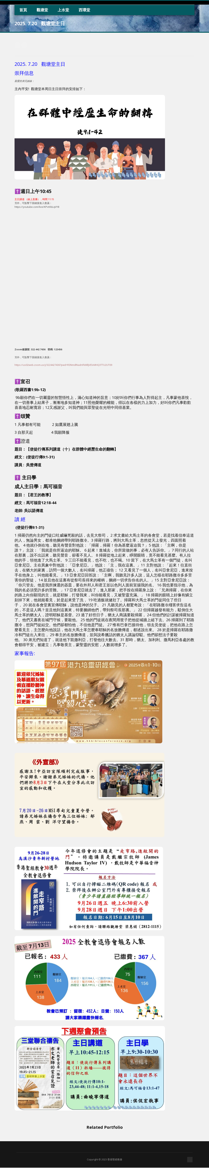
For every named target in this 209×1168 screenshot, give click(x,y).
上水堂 (63, 9)
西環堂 (84, 9)
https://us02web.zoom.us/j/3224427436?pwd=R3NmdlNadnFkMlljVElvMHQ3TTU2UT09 (63, 365)
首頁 (23, 9)
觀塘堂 (42, 9)
